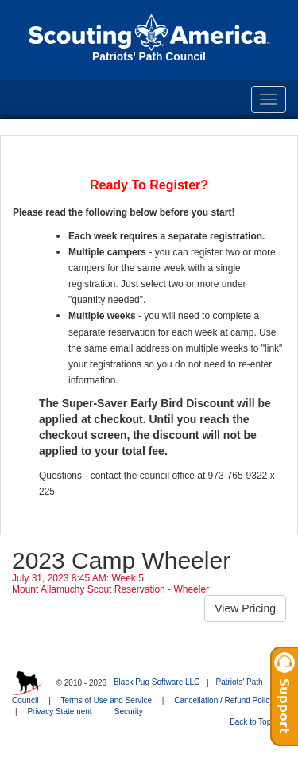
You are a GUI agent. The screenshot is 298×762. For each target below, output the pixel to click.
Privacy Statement (59, 711)
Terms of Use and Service (107, 700)
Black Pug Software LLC (156, 682)
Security (128, 711)
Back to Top (255, 721)
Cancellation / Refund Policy (223, 700)
